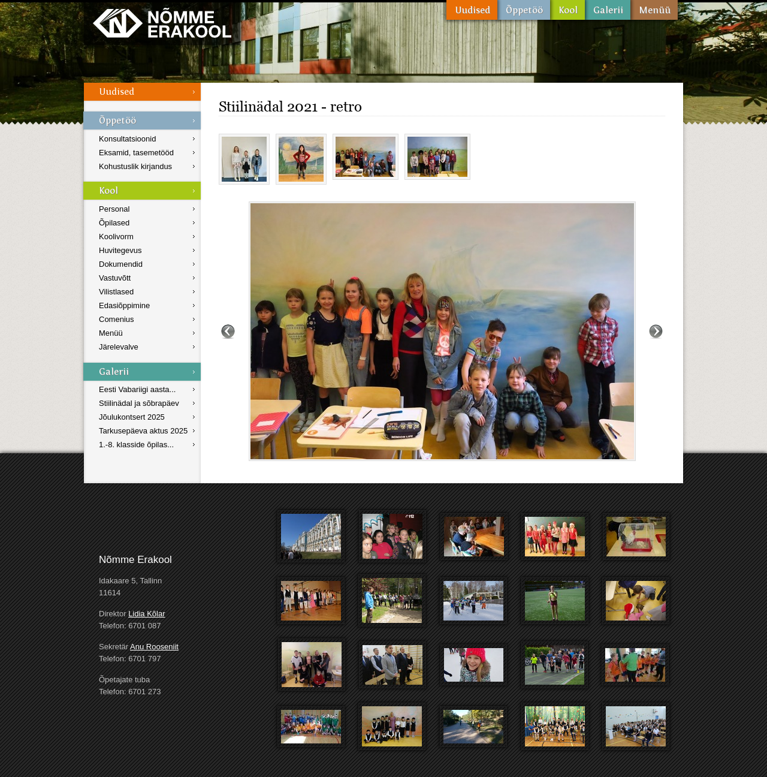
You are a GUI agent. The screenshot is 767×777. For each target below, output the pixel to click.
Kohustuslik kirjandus (135, 166)
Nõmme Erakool (162, 22)
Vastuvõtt (115, 277)
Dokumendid (121, 264)
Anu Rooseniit (154, 646)
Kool (567, 10)
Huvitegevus (120, 250)
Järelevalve (118, 346)
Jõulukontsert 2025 (132, 416)
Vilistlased (116, 291)
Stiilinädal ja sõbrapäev (139, 403)
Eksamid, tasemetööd (136, 152)
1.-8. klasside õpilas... (136, 444)
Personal (114, 208)
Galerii (607, 10)
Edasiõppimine (124, 305)
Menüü (654, 10)
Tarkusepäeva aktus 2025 (143, 430)
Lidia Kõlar (146, 613)
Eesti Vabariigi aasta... (137, 389)
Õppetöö (523, 10)
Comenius (116, 319)
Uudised (471, 10)
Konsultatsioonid (127, 138)
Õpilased (114, 222)
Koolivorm (116, 236)
